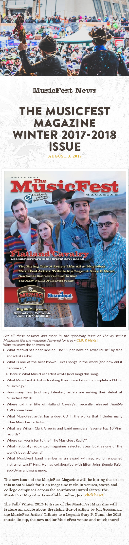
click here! (94, 495)
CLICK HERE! (87, 340)
